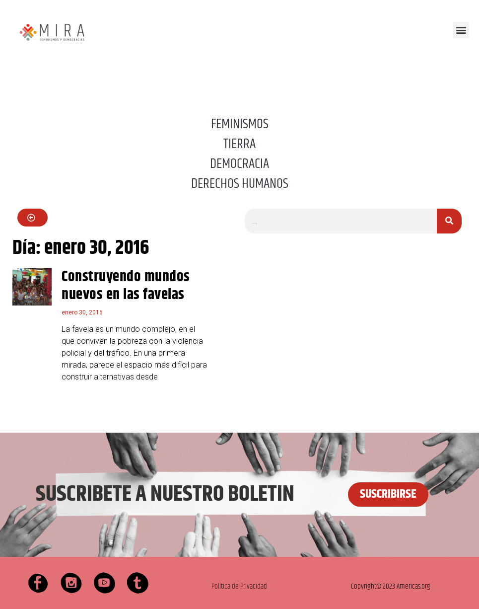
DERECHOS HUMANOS (239, 184)
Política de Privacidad (239, 586)
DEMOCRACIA (239, 164)
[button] (461, 30)
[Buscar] (449, 221)
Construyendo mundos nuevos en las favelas (126, 286)
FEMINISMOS (240, 124)
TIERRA (239, 144)
